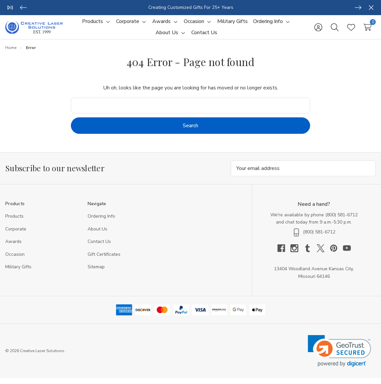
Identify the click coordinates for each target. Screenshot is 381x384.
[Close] (371, 7)
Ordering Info (101, 222)
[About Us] (167, 36)
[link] (339, 356)
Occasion (15, 260)
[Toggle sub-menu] (107, 24)
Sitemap (96, 273)
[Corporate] (127, 24)
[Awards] (161, 24)
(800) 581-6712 (341, 221)
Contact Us (99, 247)
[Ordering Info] (268, 24)
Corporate (15, 235)
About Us (97, 235)
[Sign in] (318, 30)
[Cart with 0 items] (367, 30)
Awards (13, 247)
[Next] (358, 7)
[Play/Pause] (10, 7)
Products (14, 222)
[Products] (92, 24)
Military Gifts (18, 273)
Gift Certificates (104, 260)
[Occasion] (194, 24)
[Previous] (23, 7)
